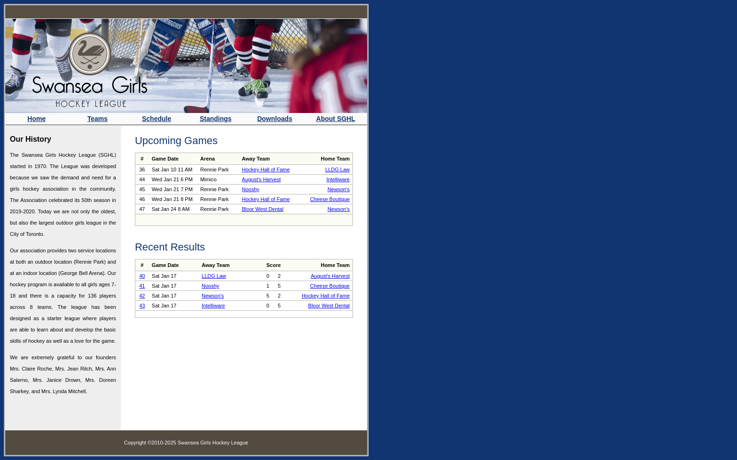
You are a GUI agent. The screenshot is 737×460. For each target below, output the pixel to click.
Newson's (339, 189)
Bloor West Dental (262, 209)
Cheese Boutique (330, 199)
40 (142, 276)
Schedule (156, 118)
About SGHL (335, 118)
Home (36, 118)
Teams (97, 118)
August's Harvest (261, 179)
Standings (216, 118)
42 (142, 296)
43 (142, 305)
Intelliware (338, 179)
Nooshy (250, 189)
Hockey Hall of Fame (266, 169)
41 (142, 286)
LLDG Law (337, 169)
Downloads (274, 118)
